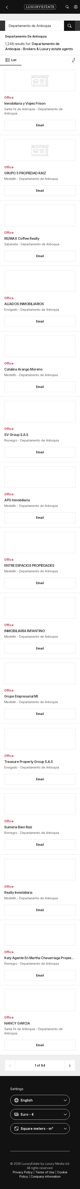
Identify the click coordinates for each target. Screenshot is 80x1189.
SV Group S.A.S (16, 435)
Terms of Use (44, 1172)
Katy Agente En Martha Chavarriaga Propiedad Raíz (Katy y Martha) (40, 958)
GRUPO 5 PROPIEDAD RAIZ (25, 173)
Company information (46, 1176)
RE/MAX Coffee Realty (21, 238)
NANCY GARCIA (17, 1023)
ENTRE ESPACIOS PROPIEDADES (29, 565)
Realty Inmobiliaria (18, 892)
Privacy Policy (23, 1172)
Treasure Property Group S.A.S (28, 762)
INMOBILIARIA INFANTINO (24, 631)
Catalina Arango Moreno (23, 369)
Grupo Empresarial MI (21, 696)
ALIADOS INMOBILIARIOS (24, 304)
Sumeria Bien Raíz (18, 827)
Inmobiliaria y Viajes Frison (24, 103)
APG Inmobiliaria (17, 500)
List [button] (10, 60)
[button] (75, 7)
